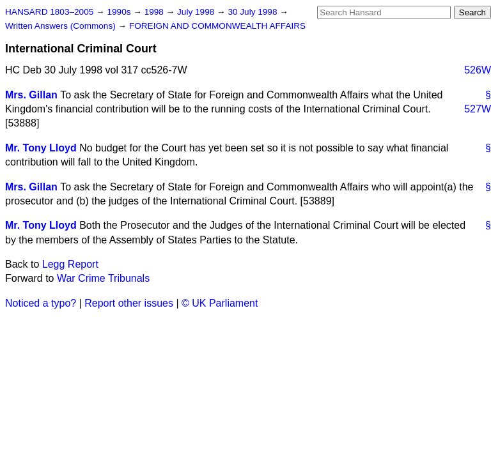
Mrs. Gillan (31, 94)
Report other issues (128, 303)
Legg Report (70, 264)
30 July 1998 (253, 12)
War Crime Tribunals (103, 278)
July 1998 (197, 12)
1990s (120, 12)
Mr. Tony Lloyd (41, 147)
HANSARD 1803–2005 (49, 12)
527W (477, 108)
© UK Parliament (220, 303)
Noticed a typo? (40, 303)
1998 (155, 12)
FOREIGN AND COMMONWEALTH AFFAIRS (217, 26)
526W (477, 70)
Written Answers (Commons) (61, 26)
